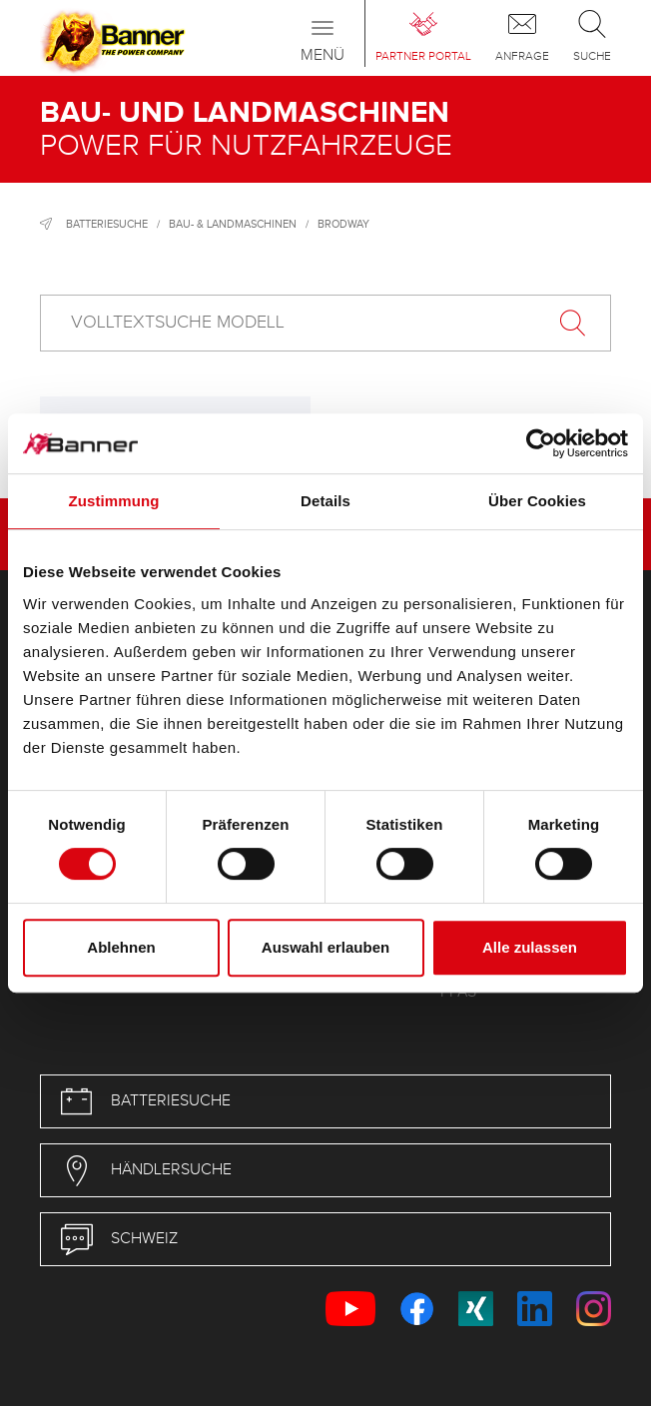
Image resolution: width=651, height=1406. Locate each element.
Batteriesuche (107, 224)
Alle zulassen (529, 947)
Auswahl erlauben (325, 947)
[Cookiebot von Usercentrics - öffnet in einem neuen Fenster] (540, 443)
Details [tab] (325, 500)
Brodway (343, 224)
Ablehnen (121, 947)
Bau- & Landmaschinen (233, 224)
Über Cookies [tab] (537, 500)
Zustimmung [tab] (114, 500)
